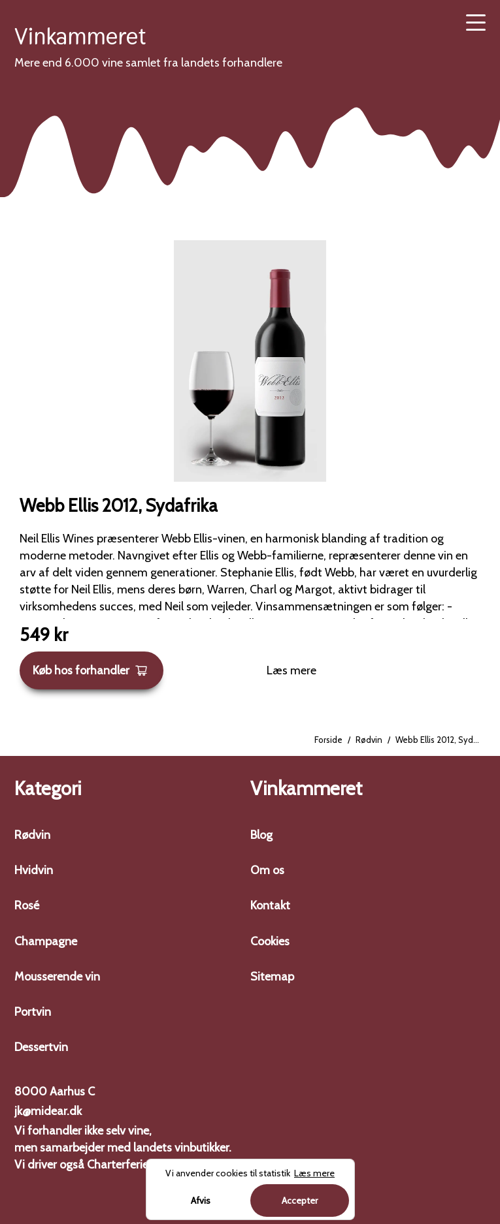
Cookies (270, 941)
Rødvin (369, 739)
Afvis (200, 1200)
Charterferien (121, 1164)
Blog (261, 835)
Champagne (45, 941)
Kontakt (270, 905)
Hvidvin (33, 870)
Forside (328, 739)
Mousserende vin (57, 976)
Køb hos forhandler (90, 670)
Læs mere (291, 670)
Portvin (32, 1012)
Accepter (300, 1200)
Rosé (26, 905)
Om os (267, 870)
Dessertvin (41, 1047)
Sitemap (272, 976)
